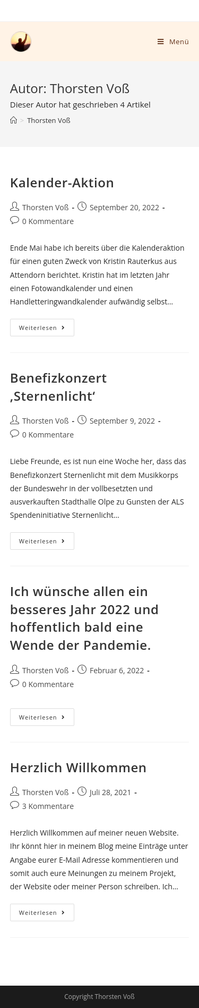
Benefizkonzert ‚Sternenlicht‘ (58, 386)
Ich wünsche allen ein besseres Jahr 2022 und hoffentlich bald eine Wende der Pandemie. (84, 618)
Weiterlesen (46, 325)
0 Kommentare (48, 221)
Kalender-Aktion (62, 182)
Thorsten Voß (45, 207)
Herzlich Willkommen (78, 767)
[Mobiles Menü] (173, 41)
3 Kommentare (48, 806)
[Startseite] (13, 120)
